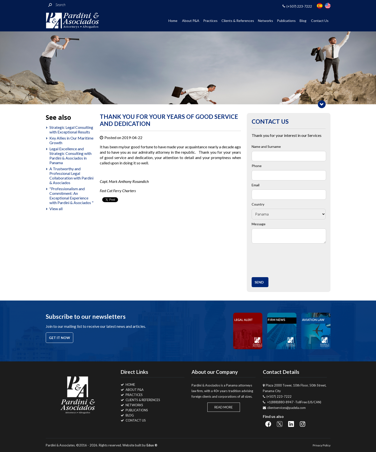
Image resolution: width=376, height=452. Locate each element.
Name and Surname (266, 146)
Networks (265, 21)
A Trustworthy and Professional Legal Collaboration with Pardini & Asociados (71, 175)
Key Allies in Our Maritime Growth (71, 140)
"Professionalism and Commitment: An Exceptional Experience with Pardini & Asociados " (71, 195)
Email (255, 185)
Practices (210, 21)
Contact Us (320, 21)
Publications (286, 21)
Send (259, 282)
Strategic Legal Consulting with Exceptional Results (71, 129)
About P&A (190, 21)
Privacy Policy (321, 445)
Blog (303, 21)
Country (258, 204)
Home (172, 21)
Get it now (59, 338)
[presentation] (291, 259)
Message (259, 224)
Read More (223, 407)
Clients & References (237, 21)
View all (56, 208)
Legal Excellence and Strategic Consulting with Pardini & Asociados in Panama (70, 155)
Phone (257, 166)
